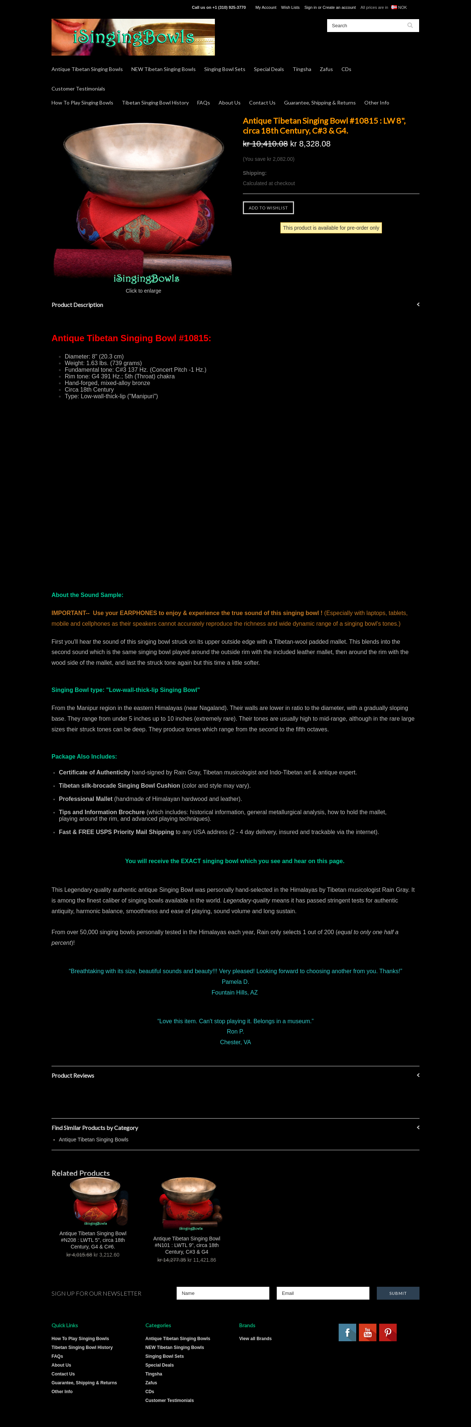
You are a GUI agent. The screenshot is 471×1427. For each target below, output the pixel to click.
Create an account (339, 7)
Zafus (326, 69)
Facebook (348, 1333)
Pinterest (388, 1333)
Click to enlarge (144, 291)
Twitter (408, 1333)
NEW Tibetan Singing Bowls (163, 69)
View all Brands (255, 1338)
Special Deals (269, 69)
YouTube (368, 1333)
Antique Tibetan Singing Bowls (87, 69)
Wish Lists (290, 7)
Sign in (310, 7)
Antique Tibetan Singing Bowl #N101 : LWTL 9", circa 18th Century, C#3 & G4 (186, 1245)
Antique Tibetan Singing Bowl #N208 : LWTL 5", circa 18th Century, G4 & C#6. (92, 1240)
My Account (265, 7)
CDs (346, 69)
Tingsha (302, 69)
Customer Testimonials (78, 88)
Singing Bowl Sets (224, 69)
